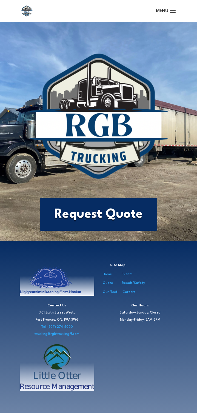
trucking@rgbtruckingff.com (56, 334)
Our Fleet (110, 292)
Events (127, 274)
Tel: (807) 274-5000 (57, 327)
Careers (128, 292)
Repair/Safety (133, 283)
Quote (108, 283)
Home (107, 274)
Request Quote (98, 214)
